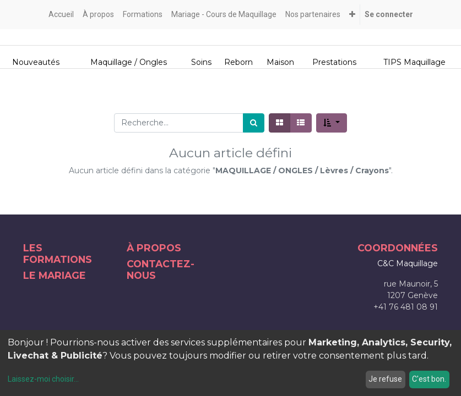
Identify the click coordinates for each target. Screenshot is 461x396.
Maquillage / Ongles (128, 62)
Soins (201, 62)
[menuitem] (61, 14)
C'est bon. (429, 379)
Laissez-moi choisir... (43, 379)
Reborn (238, 62)
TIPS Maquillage (414, 62)
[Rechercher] (253, 123)
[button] (352, 14)
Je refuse (385, 379)
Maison (280, 62)
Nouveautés (35, 62)
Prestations (334, 62)
